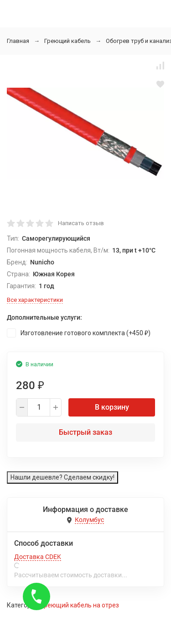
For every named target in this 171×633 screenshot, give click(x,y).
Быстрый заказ (85, 432)
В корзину (112, 407)
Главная (18, 40)
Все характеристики (35, 299)
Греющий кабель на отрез (80, 605)
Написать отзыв (81, 223)
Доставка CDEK (37, 556)
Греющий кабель (67, 40)
